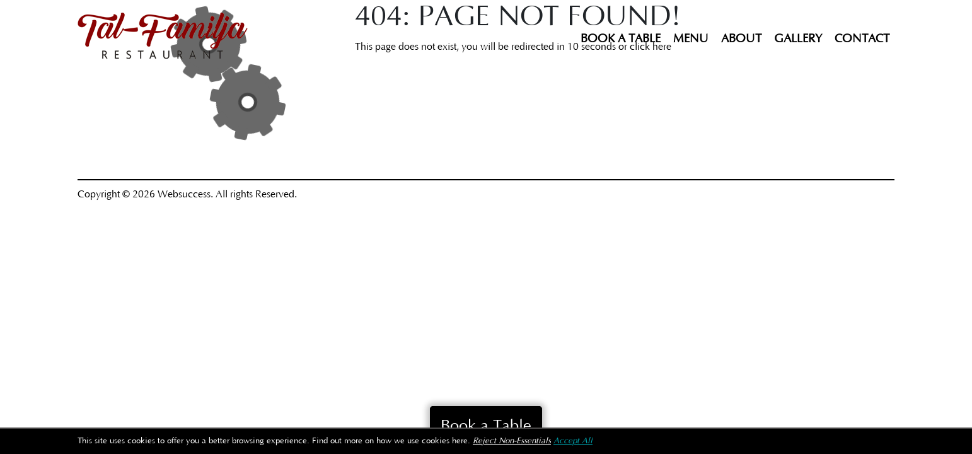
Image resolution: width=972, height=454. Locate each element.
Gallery (798, 38)
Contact (862, 38)
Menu (691, 38)
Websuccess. (185, 194)
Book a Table (621, 38)
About (741, 38)
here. (461, 441)
